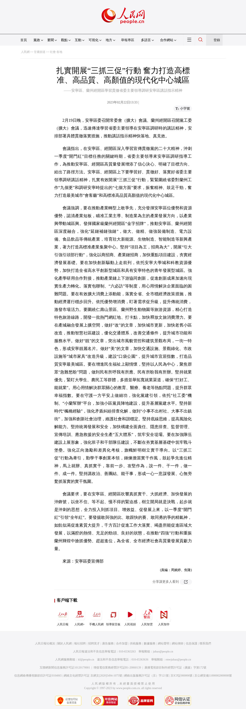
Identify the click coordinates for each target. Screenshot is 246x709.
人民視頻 (130, 616)
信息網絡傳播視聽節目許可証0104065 (38, 675)
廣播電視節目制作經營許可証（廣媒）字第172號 (175, 667)
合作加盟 (122, 643)
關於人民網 (64, 643)
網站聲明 (163, 643)
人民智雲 (147, 616)
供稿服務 (135, 643)
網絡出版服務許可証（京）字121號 (146, 675)
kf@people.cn (86, 659)
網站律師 (177, 643)
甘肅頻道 (39, 51)
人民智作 (164, 616)
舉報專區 (127, 40)
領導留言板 (113, 616)
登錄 (217, 40)
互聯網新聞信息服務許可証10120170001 (65, 667)
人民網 (25, 51)
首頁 (23, 40)
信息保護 (191, 643)
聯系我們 (205, 643)
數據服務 (149, 643)
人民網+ (79, 616)
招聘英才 (94, 643)
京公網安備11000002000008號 (213, 675)
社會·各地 (56, 51)
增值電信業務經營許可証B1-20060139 (117, 667)
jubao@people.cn (163, 651)
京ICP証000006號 (181, 675)
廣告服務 (108, 643)
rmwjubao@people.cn (178, 659)
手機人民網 (96, 616)
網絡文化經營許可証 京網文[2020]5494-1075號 (93, 675)
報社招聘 (80, 643)
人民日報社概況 (45, 643)
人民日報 (62, 616)
